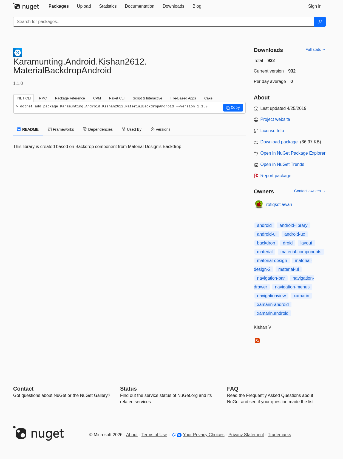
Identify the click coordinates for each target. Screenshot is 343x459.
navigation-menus (292, 287)
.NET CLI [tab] (23, 98)
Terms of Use (154, 434)
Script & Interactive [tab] (147, 98)
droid (288, 243)
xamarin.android (273, 313)
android (264, 225)
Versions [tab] (161, 129)
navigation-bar (271, 278)
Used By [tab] (131, 129)
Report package (275, 175)
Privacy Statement (246, 434)
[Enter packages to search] (163, 22)
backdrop (266, 243)
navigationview (271, 295)
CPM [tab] (97, 98)
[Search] (320, 22)
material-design (272, 260)
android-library (293, 225)
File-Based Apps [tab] (183, 98)
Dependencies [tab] (98, 129)
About (132, 434)
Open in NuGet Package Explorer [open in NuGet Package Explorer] (292, 153)
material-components (300, 251)
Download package (279, 142)
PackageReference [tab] (70, 98)
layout (306, 243)
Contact (23, 389)
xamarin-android (273, 304)
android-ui (267, 234)
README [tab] (28, 129)
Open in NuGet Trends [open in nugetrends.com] (282, 164)
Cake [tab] (208, 98)
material (265, 251)
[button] (233, 108)
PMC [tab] (43, 98)
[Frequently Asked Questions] (232, 389)
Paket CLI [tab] (116, 98)
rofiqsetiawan (279, 204)
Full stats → (315, 49)
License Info (272, 130)
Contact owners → (310, 191)
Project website (275, 119)
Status (128, 389)
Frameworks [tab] (61, 129)
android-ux (294, 234)
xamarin (301, 295)
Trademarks (279, 434)
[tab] (58, 6)
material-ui (288, 269)
